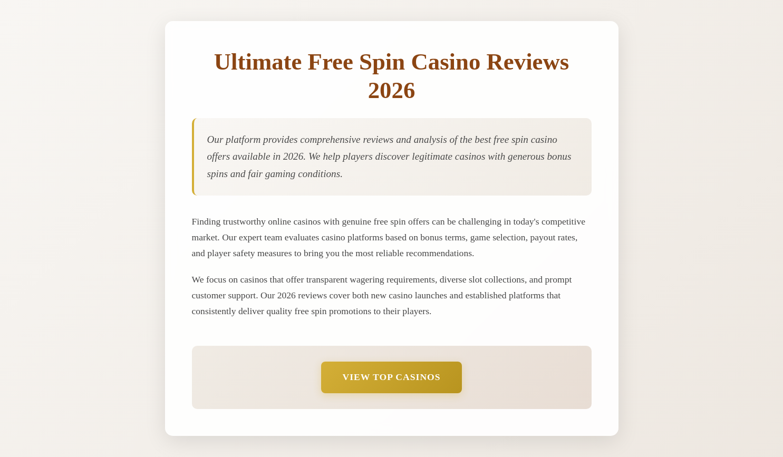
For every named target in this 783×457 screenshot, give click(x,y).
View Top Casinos (391, 377)
